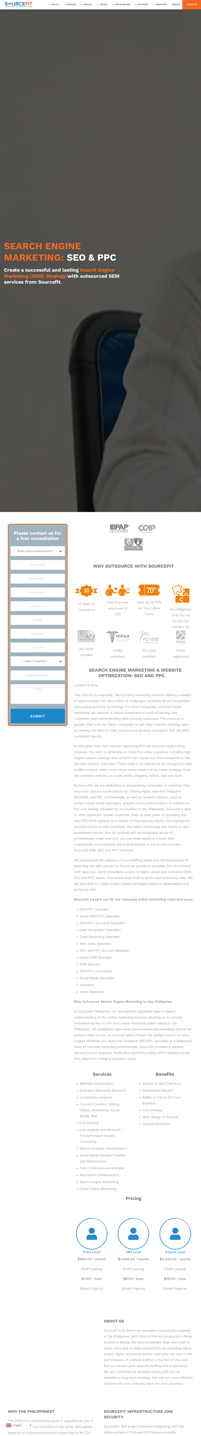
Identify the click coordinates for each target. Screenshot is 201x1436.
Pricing (103, 5)
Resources (161, 5)
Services (88, 5)
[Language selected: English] (19, 1425)
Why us (55, 5)
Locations (71, 5)
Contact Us (191, 5)
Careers (176, 5)
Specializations (122, 5)
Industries (143, 5)
